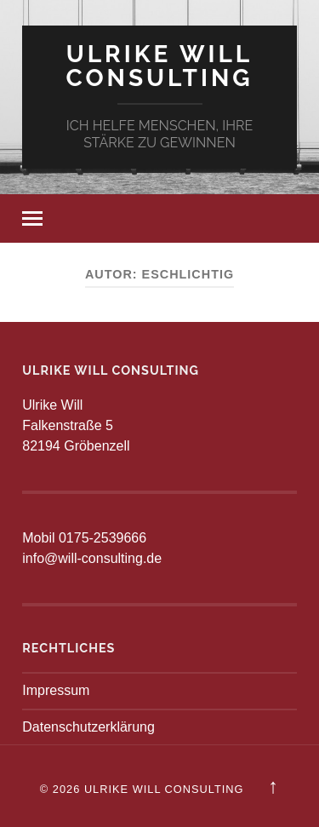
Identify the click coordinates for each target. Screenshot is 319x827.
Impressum (55, 690)
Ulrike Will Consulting (159, 66)
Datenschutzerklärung (88, 727)
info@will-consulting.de (92, 558)
